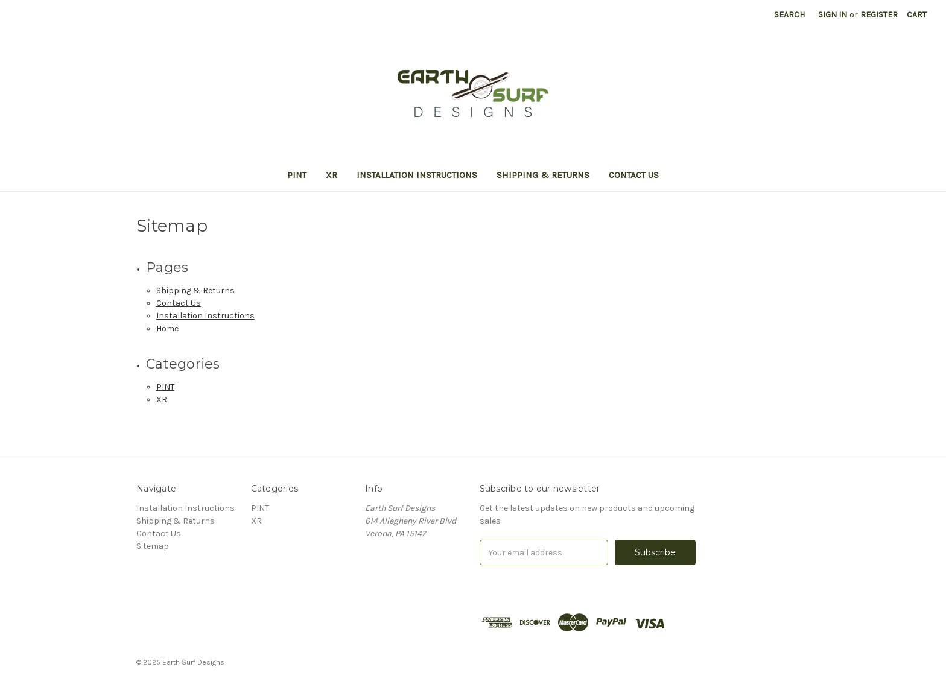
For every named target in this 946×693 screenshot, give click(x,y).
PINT (296, 174)
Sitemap (152, 546)
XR (331, 174)
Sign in (832, 15)
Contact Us (634, 174)
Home (167, 328)
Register (879, 15)
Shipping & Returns (543, 174)
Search (789, 15)
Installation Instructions (417, 174)
